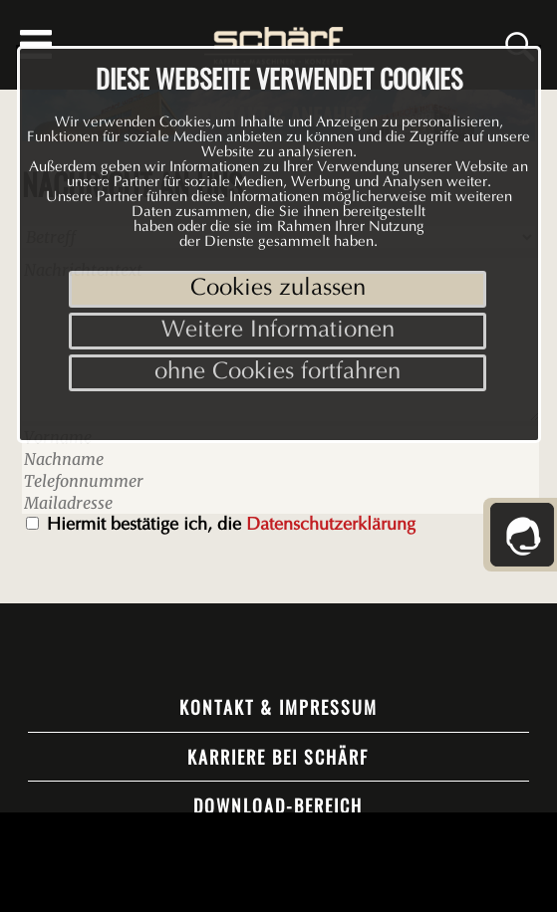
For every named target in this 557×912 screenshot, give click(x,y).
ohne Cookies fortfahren (277, 372)
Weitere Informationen (278, 331)
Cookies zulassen (278, 289)
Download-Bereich (278, 805)
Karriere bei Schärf (278, 757)
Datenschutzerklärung (331, 526)
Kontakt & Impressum (278, 707)
